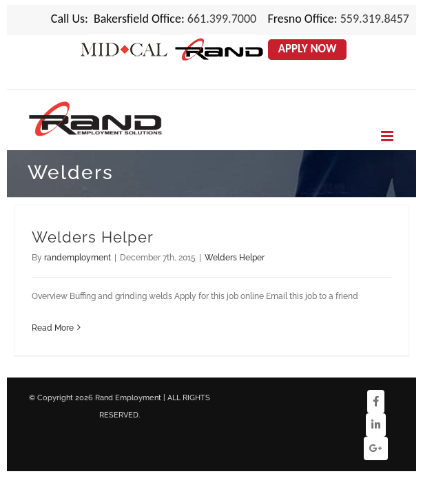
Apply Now (307, 48)
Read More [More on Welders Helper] (53, 328)
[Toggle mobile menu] (388, 136)
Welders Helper (93, 237)
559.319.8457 (374, 18)
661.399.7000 (221, 18)
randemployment (77, 257)
